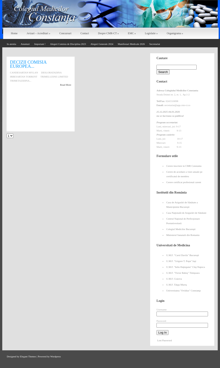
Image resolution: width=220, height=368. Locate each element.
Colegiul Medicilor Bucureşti (181, 229)
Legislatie (151, 33)
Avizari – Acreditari (38, 33)
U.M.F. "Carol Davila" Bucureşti (182, 255)
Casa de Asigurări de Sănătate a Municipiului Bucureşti (182, 204)
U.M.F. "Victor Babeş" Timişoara (183, 272)
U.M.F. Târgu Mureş (176, 284)
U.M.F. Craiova (174, 278)
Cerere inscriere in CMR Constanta (183, 166)
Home (14, 33)
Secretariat (154, 44)
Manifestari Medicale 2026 (131, 44)
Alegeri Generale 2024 (101, 44)
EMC (132, 33)
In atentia (11, 44)
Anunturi (25, 44)
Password (161, 321)
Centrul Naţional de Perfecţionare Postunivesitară (183, 221)
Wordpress (55, 356)
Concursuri (65, 33)
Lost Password (164, 340)
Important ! (40, 44)
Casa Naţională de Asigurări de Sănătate (186, 212)
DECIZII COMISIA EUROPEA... (28, 64)
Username (161, 309)
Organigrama (175, 33)
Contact (85, 33)
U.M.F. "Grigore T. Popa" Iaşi (181, 261)
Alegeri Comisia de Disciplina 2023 (68, 44)
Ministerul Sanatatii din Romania (182, 235)
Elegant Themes (28, 356)
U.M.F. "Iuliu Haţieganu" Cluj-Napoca (185, 267)
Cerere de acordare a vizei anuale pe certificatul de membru (184, 174)
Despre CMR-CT (108, 33)
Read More (65, 84)
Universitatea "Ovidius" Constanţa (183, 290)
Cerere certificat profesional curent (183, 182)
